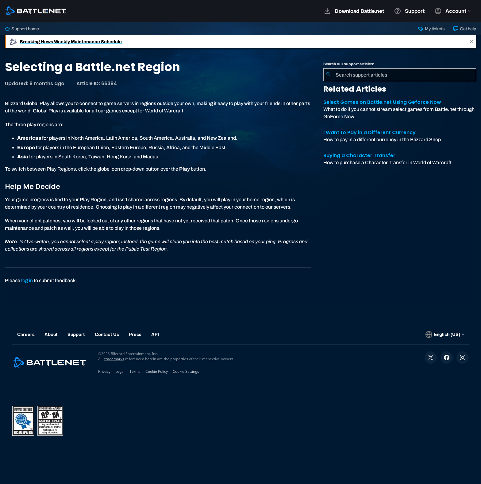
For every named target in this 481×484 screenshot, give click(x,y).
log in (27, 280)
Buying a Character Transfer (359, 155)
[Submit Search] (328, 74)
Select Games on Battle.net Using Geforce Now (382, 102)
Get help (464, 28)
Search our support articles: (348, 64)
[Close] (471, 41)
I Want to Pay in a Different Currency (369, 132)
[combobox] (399, 74)
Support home (22, 28)
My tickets (431, 28)
